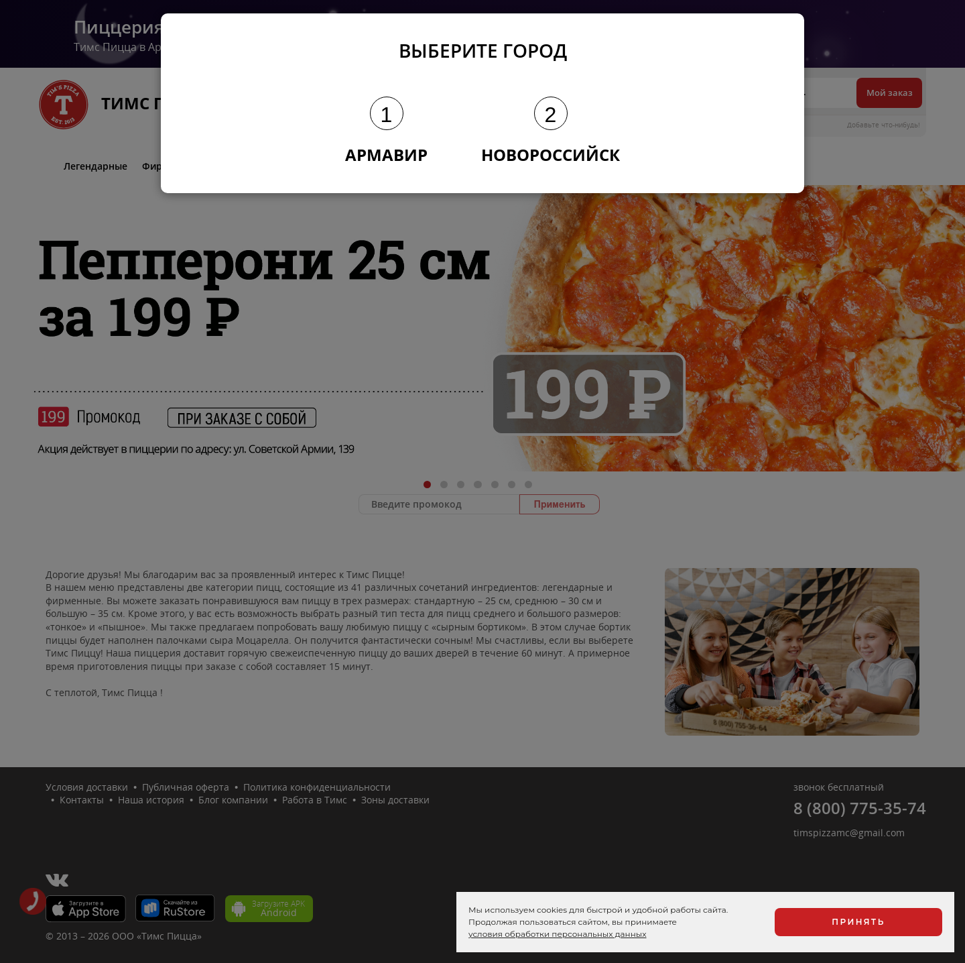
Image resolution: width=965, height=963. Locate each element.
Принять (858, 922)
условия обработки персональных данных (557, 934)
